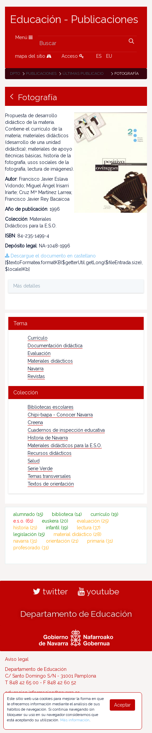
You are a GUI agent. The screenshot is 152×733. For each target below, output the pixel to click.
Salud (34, 461)
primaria (100, 541)
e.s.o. (23, 521)
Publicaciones (41, 73)
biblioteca (67, 514)
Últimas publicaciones (87, 73)
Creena (35, 422)
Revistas (36, 376)
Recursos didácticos (50, 453)
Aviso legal (17, 659)
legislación (29, 534)
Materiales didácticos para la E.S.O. (65, 445)
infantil (57, 527)
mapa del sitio (33, 56)
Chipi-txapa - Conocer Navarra (60, 414)
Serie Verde (40, 468)
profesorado (31, 547)
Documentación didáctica (55, 345)
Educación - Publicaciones (74, 19)
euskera (55, 521)
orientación (62, 541)
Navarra (36, 368)
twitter (50, 591)
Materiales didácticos (50, 361)
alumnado (28, 514)
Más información (74, 720)
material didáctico (77, 534)
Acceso (73, 56)
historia (25, 527)
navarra (25, 541)
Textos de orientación (51, 484)
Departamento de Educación (76, 614)
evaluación (93, 521)
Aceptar (122, 705)
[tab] (76, 323)
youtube (98, 591)
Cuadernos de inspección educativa (66, 430)
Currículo (38, 338)
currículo (104, 514)
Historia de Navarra (48, 437)
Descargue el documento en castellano (50, 255)
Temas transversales (49, 476)
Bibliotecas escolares (51, 407)
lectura (88, 527)
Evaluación (39, 353)
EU (109, 56)
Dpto (15, 73)
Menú (24, 37)
